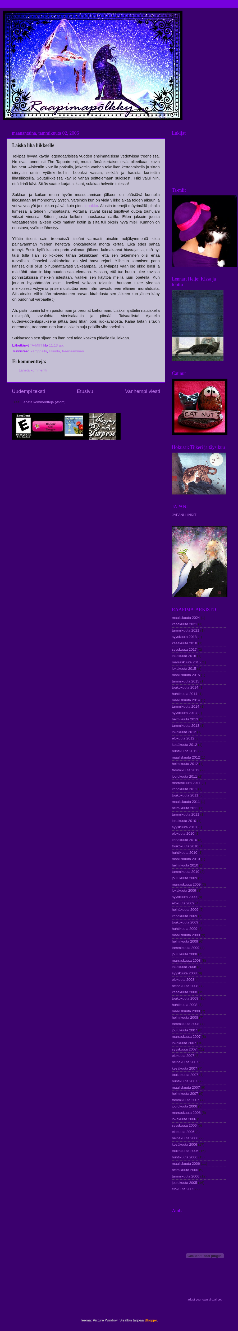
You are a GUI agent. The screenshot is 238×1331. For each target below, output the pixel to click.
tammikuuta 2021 (185, 630)
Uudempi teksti (28, 391)
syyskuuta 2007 (184, 1049)
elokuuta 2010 (183, 833)
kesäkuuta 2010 (184, 840)
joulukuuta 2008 (184, 954)
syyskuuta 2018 (184, 637)
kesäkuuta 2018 (184, 643)
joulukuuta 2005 (184, 1183)
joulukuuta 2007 (184, 1030)
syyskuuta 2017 (184, 649)
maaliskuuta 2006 (186, 1164)
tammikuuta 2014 (185, 706)
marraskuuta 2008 (186, 960)
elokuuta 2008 (183, 980)
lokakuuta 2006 (184, 1119)
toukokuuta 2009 (185, 922)
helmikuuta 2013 (185, 719)
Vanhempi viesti (142, 391)
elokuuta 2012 (183, 738)
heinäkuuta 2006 (185, 1138)
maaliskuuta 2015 (186, 675)
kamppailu (39, 351)
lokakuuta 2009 (184, 890)
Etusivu (85, 391)
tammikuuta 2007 (185, 1100)
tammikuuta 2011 (185, 814)
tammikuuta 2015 (185, 681)
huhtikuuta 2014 (184, 694)
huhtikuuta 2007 (184, 1081)
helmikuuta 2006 (185, 1170)
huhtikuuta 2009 (184, 929)
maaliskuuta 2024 (186, 618)
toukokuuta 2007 (185, 1075)
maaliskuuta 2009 (186, 935)
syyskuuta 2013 (184, 713)
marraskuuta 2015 (186, 662)
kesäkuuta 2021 (184, 624)
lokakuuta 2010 (184, 821)
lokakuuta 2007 (184, 1043)
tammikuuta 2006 (185, 1176)
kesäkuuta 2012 (184, 745)
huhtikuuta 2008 (184, 1005)
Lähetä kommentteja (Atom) (43, 402)
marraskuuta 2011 (186, 783)
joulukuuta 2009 (184, 878)
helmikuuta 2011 (185, 808)
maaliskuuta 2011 (186, 802)
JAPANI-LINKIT (184, 515)
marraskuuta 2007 (186, 1037)
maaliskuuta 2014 (186, 700)
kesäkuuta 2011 (184, 789)
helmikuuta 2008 (185, 1017)
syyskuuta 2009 (184, 897)
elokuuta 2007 (183, 1056)
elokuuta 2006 (183, 1132)
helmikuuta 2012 (185, 764)
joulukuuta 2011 (184, 776)
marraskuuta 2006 (186, 1113)
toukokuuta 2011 (185, 795)
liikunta (54, 351)
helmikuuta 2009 (185, 941)
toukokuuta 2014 (185, 687)
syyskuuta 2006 (184, 1125)
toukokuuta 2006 (185, 1151)
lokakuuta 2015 (184, 669)
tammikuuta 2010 (185, 872)
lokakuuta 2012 (184, 732)
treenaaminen (73, 351)
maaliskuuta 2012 (186, 757)
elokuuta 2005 (183, 1189)
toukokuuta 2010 (185, 846)
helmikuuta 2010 (185, 865)
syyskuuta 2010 (184, 827)
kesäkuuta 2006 (184, 1144)
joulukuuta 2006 (184, 1106)
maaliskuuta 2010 (186, 859)
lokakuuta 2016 (184, 656)
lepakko (91, 206)
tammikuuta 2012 (185, 770)
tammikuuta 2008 (185, 1024)
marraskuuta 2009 (186, 884)
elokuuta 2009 (183, 903)
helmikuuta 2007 (185, 1094)
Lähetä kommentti (33, 370)
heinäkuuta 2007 (185, 1062)
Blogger (151, 1320)
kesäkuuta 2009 (184, 916)
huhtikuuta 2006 (184, 1157)
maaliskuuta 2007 (186, 1087)
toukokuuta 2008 (185, 998)
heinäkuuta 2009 (185, 910)
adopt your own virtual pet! (204, 1299)
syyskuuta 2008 (184, 973)
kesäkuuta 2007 (184, 1068)
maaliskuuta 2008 (186, 1011)
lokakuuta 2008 (184, 967)
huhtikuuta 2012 (184, 751)
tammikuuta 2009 (185, 948)
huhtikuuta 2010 (184, 853)
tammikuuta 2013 (185, 726)
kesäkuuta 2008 (184, 992)
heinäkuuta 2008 (185, 986)
